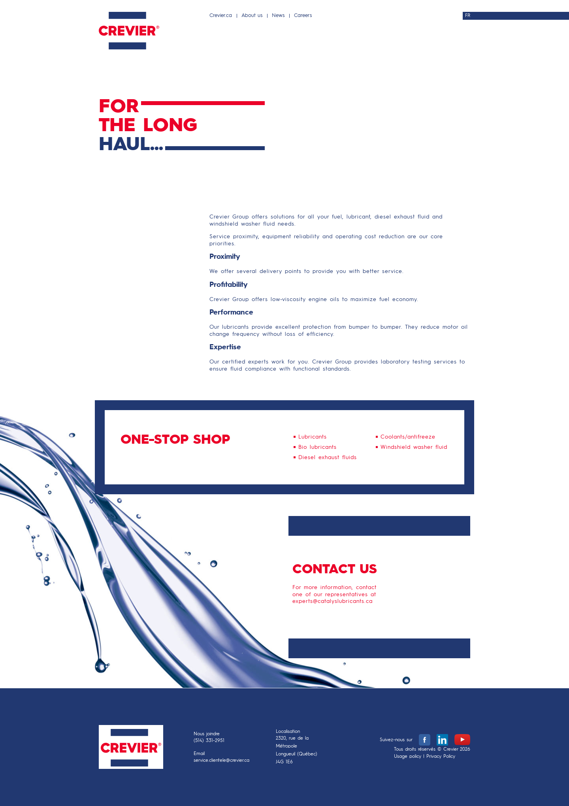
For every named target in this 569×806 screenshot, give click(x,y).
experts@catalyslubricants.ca (332, 601)
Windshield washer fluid (414, 447)
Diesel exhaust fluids (327, 457)
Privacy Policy (440, 756)
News (278, 15)
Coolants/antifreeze (408, 437)
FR (467, 15)
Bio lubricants (317, 447)
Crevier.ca (220, 15)
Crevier (131, 749)
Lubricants (312, 437)
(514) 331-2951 (209, 740)
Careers (303, 15)
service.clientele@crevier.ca (221, 760)
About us (251, 15)
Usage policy (407, 756)
